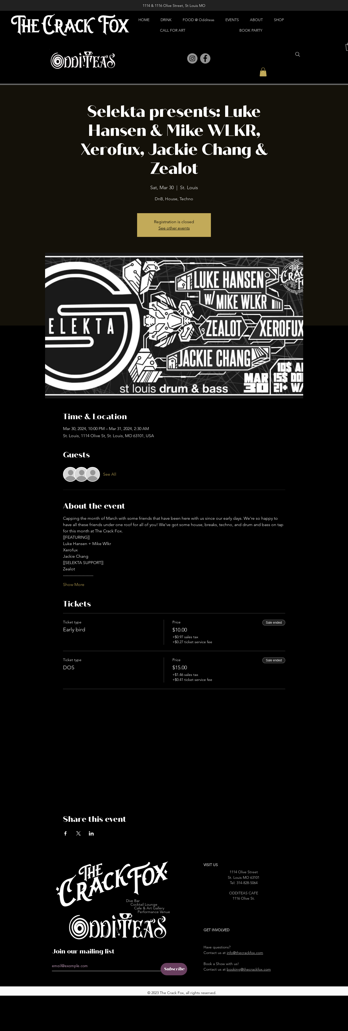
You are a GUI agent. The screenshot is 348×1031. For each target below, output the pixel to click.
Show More (73, 584)
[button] (263, 72)
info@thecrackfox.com (245, 952)
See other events (174, 228)
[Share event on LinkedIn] (91, 833)
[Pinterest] (181, 59)
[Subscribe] (174, 969)
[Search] (297, 54)
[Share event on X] (78, 833)
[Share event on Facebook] (65, 833)
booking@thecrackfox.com (249, 969)
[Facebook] (205, 58)
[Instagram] (192, 58)
